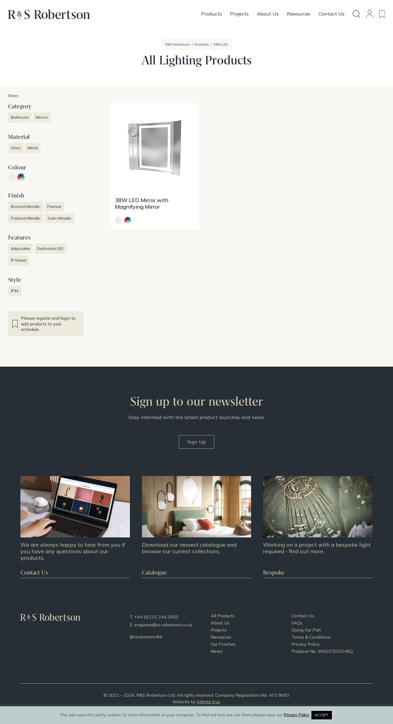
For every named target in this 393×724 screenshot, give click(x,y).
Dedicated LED (50, 248)
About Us (220, 623)
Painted (54, 206)
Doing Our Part (306, 630)
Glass (16, 147)
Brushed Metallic (25, 206)
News (216, 651)
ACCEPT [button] (322, 715)
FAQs (296, 623)
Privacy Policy (305, 644)
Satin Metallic (60, 218)
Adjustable (20, 248)
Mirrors (42, 117)
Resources (221, 637)
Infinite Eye (208, 701)
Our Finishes (223, 644)
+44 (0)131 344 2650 (156, 617)
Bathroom (20, 117)
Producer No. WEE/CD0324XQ (322, 651)
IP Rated (18, 260)
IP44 (15, 290)
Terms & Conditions (311, 637)
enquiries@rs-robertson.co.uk (163, 624)
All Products (223, 615)
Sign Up (196, 442)
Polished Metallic (26, 218)
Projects (219, 630)
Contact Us (302, 615)
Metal (33, 147)
